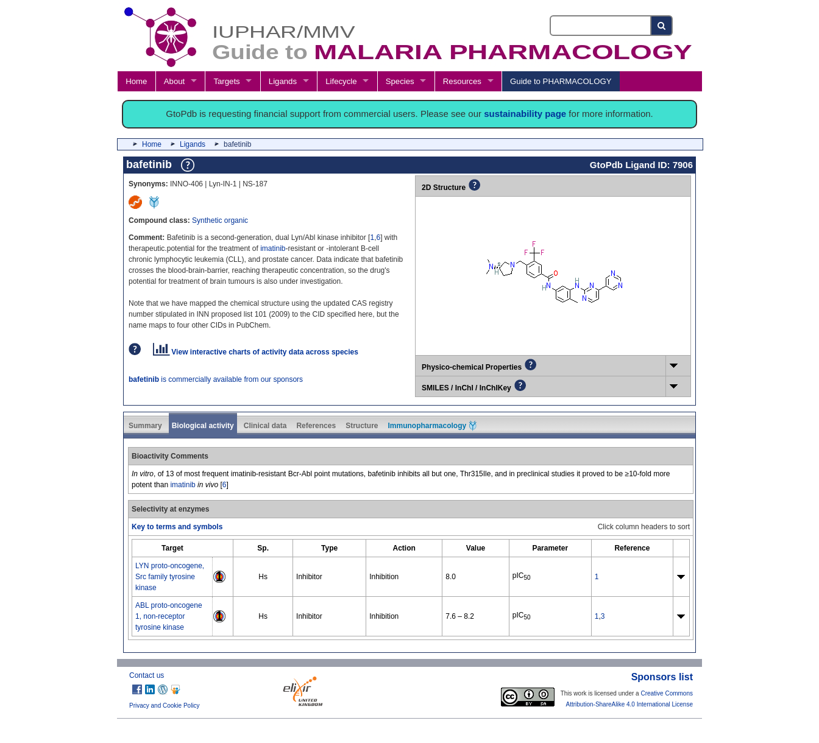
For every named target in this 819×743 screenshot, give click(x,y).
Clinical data (265, 425)
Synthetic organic (220, 220)
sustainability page (525, 113)
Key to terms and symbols (177, 527)
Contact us (146, 675)
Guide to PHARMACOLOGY (560, 81)
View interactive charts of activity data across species (255, 352)
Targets (226, 81)
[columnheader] (172, 548)
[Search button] (662, 25)
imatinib (272, 248)
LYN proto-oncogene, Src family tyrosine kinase (169, 577)
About (174, 81)
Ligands (283, 81)
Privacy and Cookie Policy (164, 705)
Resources (462, 81)
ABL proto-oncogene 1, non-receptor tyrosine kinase (168, 616)
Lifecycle (340, 81)
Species (400, 81)
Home (136, 81)
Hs (263, 576)
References (316, 425)
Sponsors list (662, 677)
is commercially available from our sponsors (216, 379)
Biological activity (203, 425)
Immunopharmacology (432, 425)
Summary (145, 425)
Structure (362, 425)
